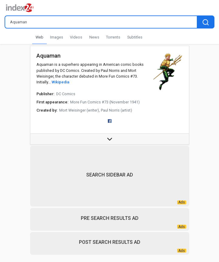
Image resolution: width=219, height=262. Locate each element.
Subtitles (134, 37)
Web (39, 37)
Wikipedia (60, 82)
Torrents (113, 37)
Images (56, 37)
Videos (76, 37)
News (94, 37)
